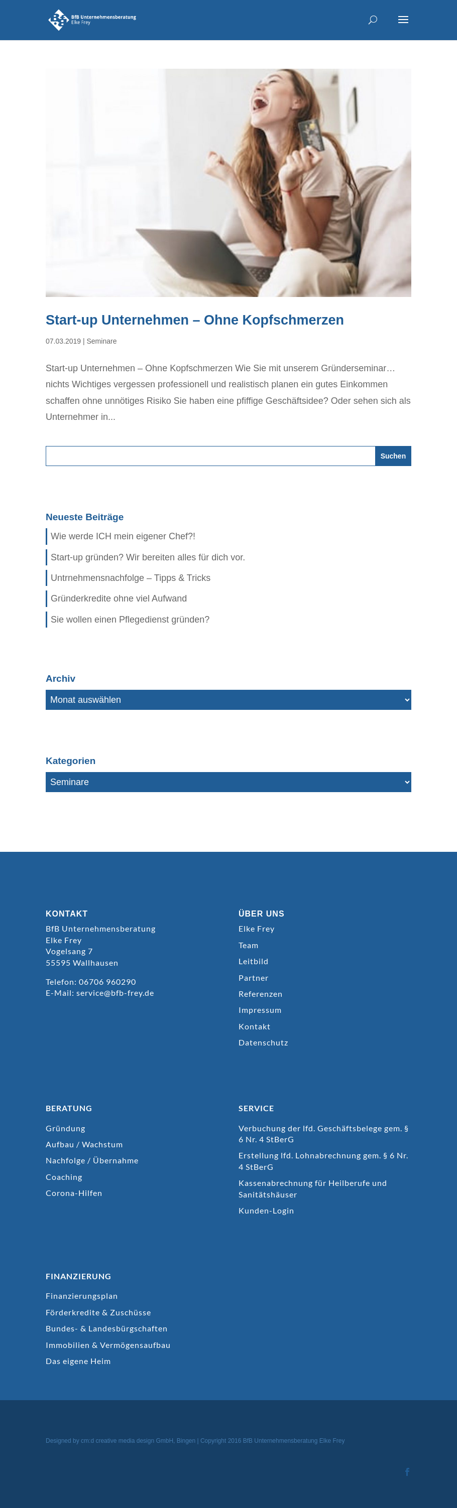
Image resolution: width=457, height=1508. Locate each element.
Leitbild (254, 961)
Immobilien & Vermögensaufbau (108, 1344)
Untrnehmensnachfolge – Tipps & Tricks (130, 578)
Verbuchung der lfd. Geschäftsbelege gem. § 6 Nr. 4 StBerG (324, 1133)
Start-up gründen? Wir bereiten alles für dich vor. (148, 557)
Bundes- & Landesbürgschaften (107, 1328)
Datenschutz (263, 1042)
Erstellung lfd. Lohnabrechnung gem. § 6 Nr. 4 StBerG (323, 1160)
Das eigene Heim (78, 1361)
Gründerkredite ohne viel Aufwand (119, 598)
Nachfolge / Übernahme (92, 1160)
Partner (254, 977)
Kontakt (255, 1026)
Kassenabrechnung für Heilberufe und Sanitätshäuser (313, 1188)
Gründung (65, 1128)
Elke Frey (257, 928)
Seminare (102, 341)
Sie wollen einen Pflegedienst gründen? (130, 620)
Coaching (64, 1176)
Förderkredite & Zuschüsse (98, 1312)
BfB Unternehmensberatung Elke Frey (294, 1440)
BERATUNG (69, 1108)
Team (249, 945)
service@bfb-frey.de (115, 992)
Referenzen (261, 993)
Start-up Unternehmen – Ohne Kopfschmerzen (195, 320)
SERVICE (256, 1108)
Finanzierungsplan (82, 1295)
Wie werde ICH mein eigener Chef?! (123, 536)
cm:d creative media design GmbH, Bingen (138, 1440)
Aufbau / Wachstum (84, 1144)
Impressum (260, 1009)
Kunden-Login (266, 1210)
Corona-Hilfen (74, 1192)
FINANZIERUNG (78, 1276)
